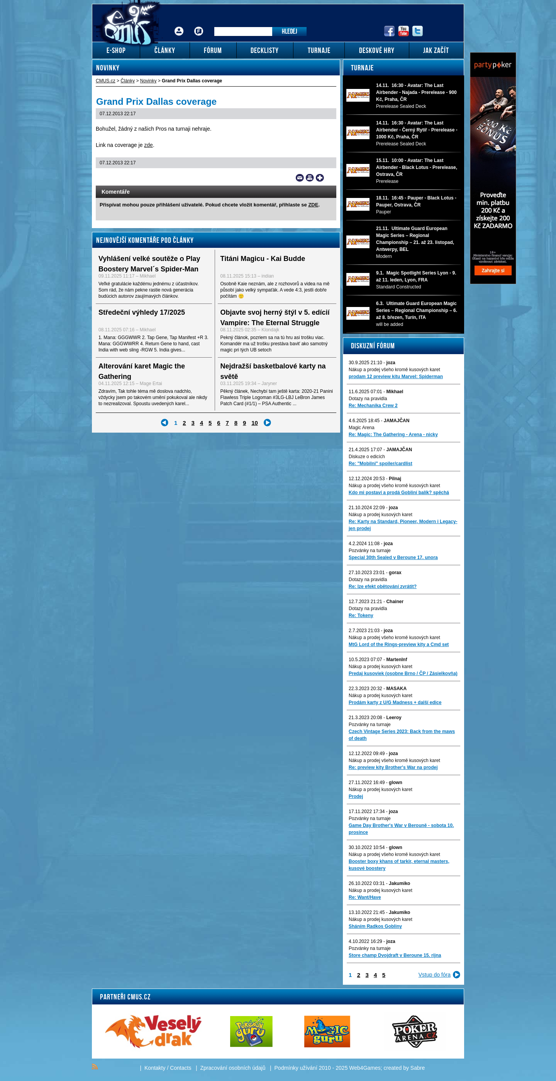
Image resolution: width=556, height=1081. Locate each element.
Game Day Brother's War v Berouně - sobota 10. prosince (401, 829)
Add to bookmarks (320, 178)
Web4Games (364, 1068)
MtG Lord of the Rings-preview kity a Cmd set (399, 644)
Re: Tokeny (361, 615)
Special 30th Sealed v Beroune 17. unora (393, 557)
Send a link (300, 178)
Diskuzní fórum (373, 345)
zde (148, 145)
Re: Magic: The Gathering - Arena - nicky (393, 434)
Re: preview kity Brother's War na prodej (393, 767)
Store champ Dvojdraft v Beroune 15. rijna (395, 955)
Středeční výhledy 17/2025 (141, 312)
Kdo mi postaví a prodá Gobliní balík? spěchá (399, 492)
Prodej (356, 796)
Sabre (417, 1068)
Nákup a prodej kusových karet (380, 514)
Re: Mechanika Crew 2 (373, 405)
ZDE (313, 205)
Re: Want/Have (365, 897)
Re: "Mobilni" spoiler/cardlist (380, 463)
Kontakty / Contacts (167, 1068)
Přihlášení (179, 25)
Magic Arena (362, 427)
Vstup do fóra (435, 975)
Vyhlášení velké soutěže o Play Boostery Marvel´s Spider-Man (149, 264)
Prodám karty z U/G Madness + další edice (395, 702)
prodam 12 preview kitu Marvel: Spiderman (396, 376)
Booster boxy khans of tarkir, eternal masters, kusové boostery (399, 865)
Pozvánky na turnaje (370, 550)
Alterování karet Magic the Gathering (141, 371)
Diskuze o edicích (367, 456)
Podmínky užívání (296, 1068)
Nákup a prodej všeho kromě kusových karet (394, 369)
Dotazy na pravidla (368, 398)
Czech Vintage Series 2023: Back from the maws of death (402, 735)
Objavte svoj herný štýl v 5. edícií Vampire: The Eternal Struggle (275, 318)
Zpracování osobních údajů (233, 1068)
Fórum (199, 25)
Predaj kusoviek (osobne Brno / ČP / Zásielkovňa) (403, 673)
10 (254, 422)
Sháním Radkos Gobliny (375, 926)
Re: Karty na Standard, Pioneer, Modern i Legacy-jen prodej (403, 525)
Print (310, 178)
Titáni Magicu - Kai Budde (262, 259)
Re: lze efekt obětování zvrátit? (383, 586)
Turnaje (362, 67)
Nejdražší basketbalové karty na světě (273, 371)
